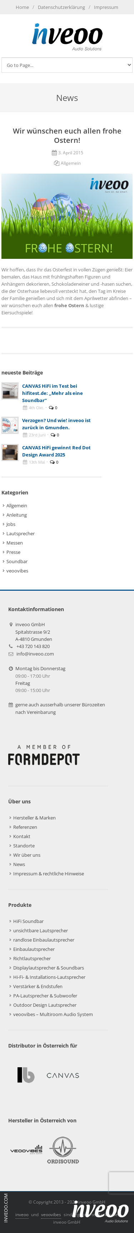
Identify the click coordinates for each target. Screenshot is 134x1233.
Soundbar (17, 561)
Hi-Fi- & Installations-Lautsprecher (49, 977)
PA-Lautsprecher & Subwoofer (45, 995)
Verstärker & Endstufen (38, 986)
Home (22, 7)
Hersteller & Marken (34, 817)
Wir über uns (26, 855)
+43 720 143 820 (33, 646)
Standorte (24, 845)
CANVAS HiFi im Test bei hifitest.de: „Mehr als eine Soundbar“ (52, 393)
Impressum (106, 7)
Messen (14, 543)
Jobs (10, 524)
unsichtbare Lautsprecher (40, 930)
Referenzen (25, 827)
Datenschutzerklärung (61, 7)
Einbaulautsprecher (34, 949)
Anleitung (16, 515)
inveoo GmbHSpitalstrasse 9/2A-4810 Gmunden (33, 631)
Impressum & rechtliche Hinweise (48, 873)
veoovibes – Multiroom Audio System (53, 1014)
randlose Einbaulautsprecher (43, 940)
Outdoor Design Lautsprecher (44, 1005)
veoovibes (17, 570)
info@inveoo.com (35, 654)
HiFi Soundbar (28, 921)
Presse (13, 552)
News (19, 864)
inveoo (22, 1215)
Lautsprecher (20, 533)
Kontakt (21, 836)
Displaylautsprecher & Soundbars (48, 967)
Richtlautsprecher (32, 958)
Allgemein (71, 163)
